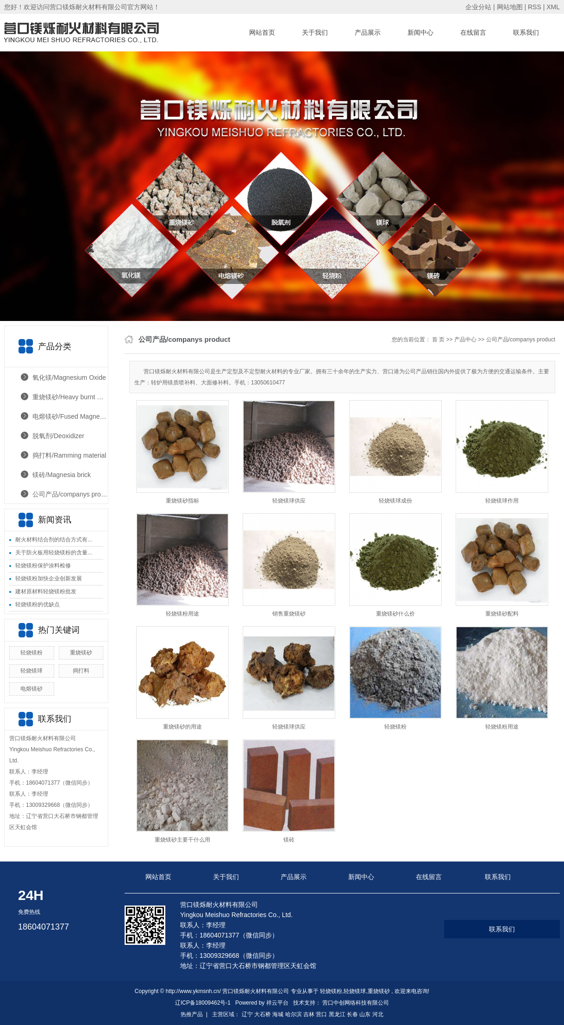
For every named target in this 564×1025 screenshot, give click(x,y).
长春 (352, 1014)
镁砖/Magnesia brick (61, 474)
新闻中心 (420, 32)
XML (553, 7)
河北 (377, 1014)
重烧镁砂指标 (182, 500)
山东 (364, 1014)
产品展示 (368, 32)
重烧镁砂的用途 (182, 726)
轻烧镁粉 (31, 652)
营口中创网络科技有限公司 (355, 1003)
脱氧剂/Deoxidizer (58, 436)
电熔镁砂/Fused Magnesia (70, 416)
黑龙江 (337, 1014)
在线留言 (473, 32)
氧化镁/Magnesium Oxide (69, 377)
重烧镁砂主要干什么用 (182, 839)
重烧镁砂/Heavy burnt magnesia (70, 397)
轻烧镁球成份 (395, 500)
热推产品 (192, 1014)
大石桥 (262, 1014)
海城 (277, 1014)
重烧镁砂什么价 (395, 613)
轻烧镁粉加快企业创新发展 (48, 578)
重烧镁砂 (81, 652)
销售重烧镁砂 (289, 613)
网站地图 (511, 7)
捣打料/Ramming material (69, 455)
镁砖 (289, 839)
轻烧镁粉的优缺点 (37, 604)
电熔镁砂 (31, 688)
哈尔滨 (293, 1014)
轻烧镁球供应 (289, 500)
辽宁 (247, 1014)
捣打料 (81, 670)
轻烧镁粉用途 (182, 613)
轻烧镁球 (31, 670)
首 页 (438, 339)
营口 (321, 1014)
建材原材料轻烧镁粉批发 (45, 591)
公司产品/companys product (70, 494)
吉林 (308, 1014)
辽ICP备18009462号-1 (203, 1003)
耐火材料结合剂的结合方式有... (53, 539)
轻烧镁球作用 (502, 500)
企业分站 (478, 7)
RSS (534, 7)
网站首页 (262, 32)
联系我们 (526, 32)
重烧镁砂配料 (502, 613)
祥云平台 (277, 1003)
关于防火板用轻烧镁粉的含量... (53, 552)
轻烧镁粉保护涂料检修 (43, 565)
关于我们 (315, 32)
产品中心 (465, 339)
